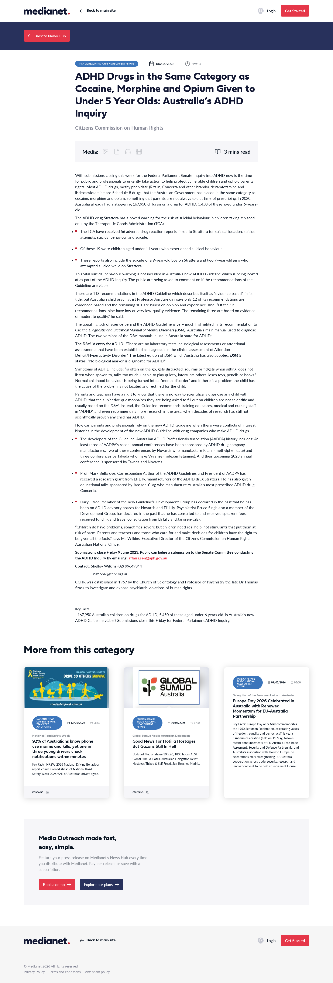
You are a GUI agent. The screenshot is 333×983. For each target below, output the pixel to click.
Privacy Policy (34, 971)
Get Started (295, 10)
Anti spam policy (97, 971)
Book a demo (57, 884)
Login (267, 11)
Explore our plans (101, 884)
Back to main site (98, 11)
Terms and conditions (65, 971)
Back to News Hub (47, 35)
